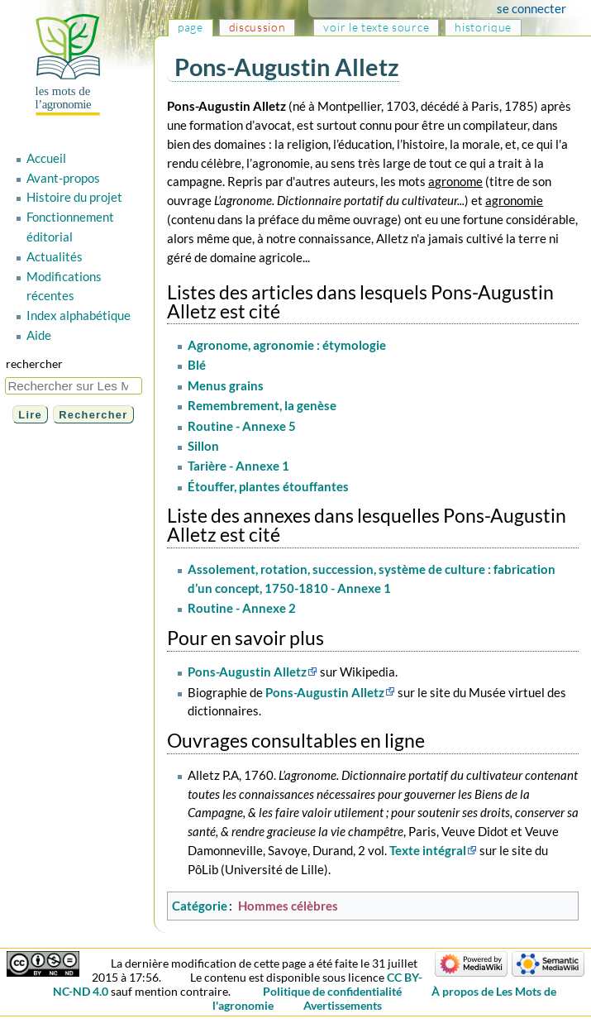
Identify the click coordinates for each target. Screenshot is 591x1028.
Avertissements (342, 1005)
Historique (483, 27)
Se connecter (531, 8)
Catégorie (199, 905)
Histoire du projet (74, 196)
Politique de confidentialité (332, 991)
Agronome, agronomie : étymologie (287, 344)
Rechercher (34, 363)
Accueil (46, 158)
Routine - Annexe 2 (242, 607)
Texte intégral (427, 850)
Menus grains (226, 385)
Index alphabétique (78, 315)
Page (190, 27)
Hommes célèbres (288, 905)
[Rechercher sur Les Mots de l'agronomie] (73, 385)
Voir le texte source (376, 27)
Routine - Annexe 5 (242, 425)
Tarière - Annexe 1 (238, 465)
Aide (38, 335)
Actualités (54, 256)
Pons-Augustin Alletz (247, 671)
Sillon (203, 445)
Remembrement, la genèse (262, 405)
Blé (197, 364)
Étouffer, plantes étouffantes (268, 486)
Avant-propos (63, 177)
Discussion (257, 27)
